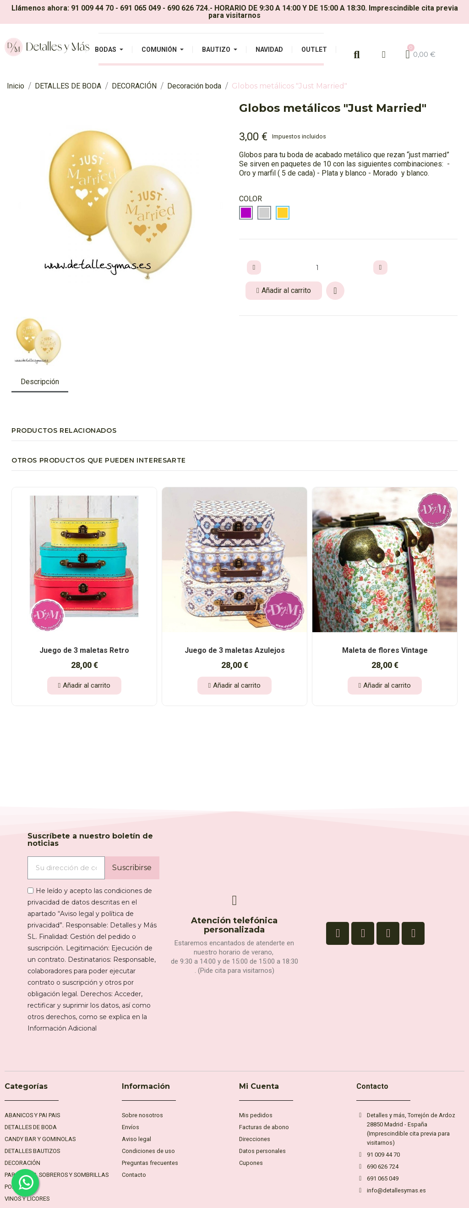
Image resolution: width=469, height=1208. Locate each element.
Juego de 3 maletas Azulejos (235, 650)
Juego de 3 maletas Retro (84, 650)
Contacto (372, 1086)
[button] (20, 205)
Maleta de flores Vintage (385, 650)
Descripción (40, 381)
